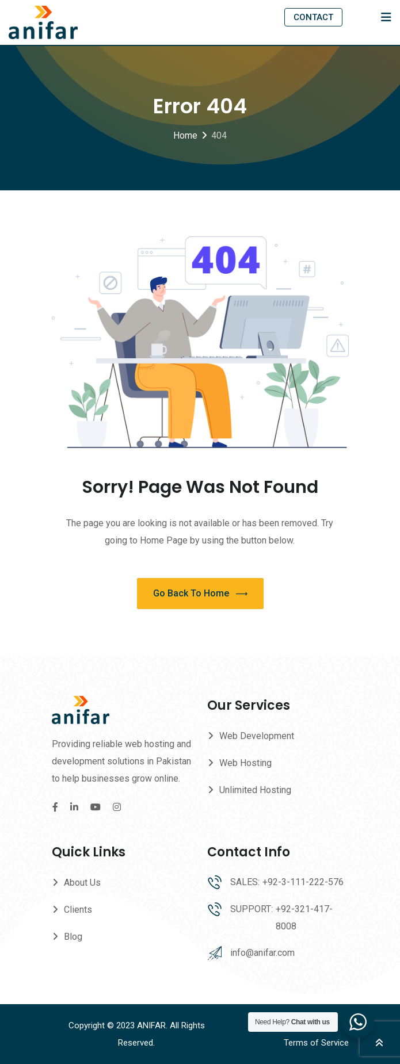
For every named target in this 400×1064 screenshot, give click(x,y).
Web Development (256, 735)
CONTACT (313, 17)
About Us (82, 882)
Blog (73, 936)
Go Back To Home (200, 594)
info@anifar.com (262, 952)
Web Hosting (245, 762)
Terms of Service (316, 1043)
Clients (78, 909)
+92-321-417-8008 (304, 918)
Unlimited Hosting (255, 789)
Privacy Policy (311, 1025)
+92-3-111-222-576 (303, 882)
